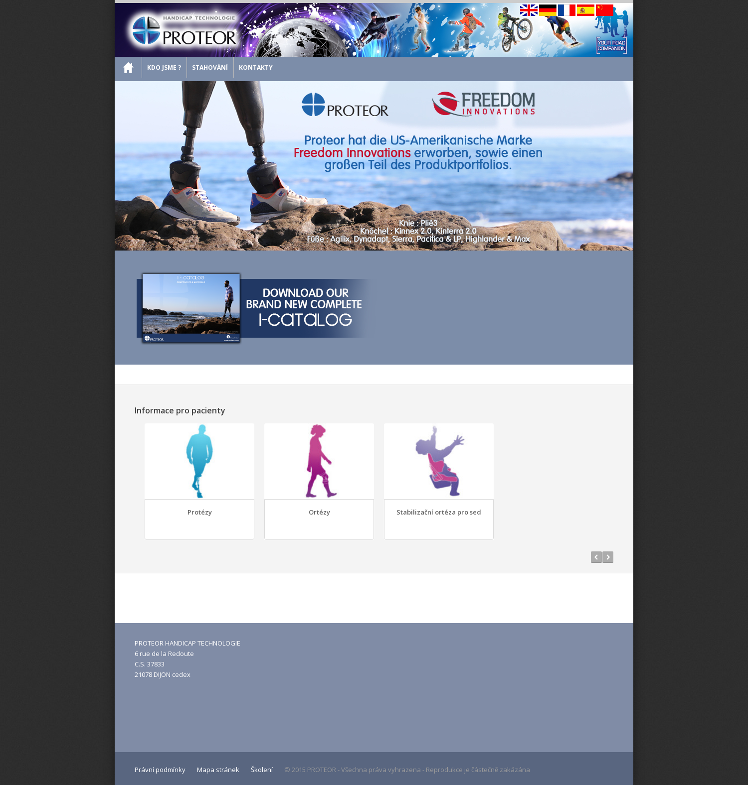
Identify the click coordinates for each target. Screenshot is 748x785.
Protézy (199, 512)
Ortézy (319, 512)
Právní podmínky (160, 769)
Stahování (210, 67)
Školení (262, 769)
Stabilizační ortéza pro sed (438, 512)
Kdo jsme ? (164, 67)
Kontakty (256, 67)
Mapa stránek (218, 769)
